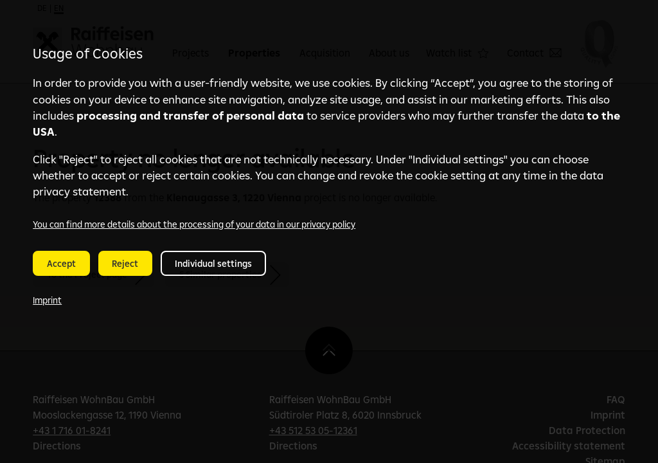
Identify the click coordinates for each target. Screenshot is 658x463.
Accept (61, 263)
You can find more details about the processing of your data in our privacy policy (194, 224)
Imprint (47, 300)
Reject (125, 263)
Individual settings (213, 263)
